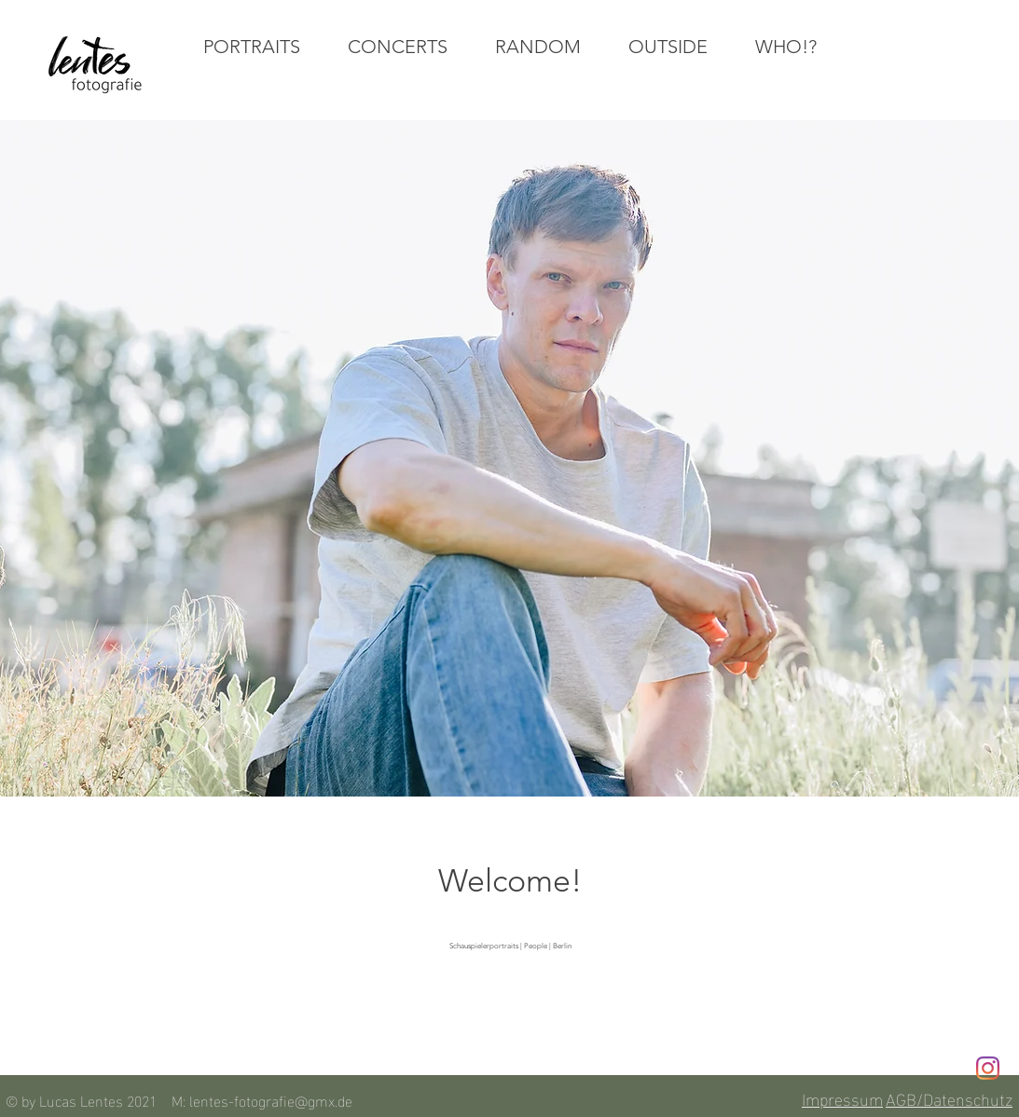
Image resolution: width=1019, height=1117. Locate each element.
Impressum (842, 1098)
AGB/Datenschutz (949, 1098)
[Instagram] (987, 1068)
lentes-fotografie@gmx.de (270, 1099)
